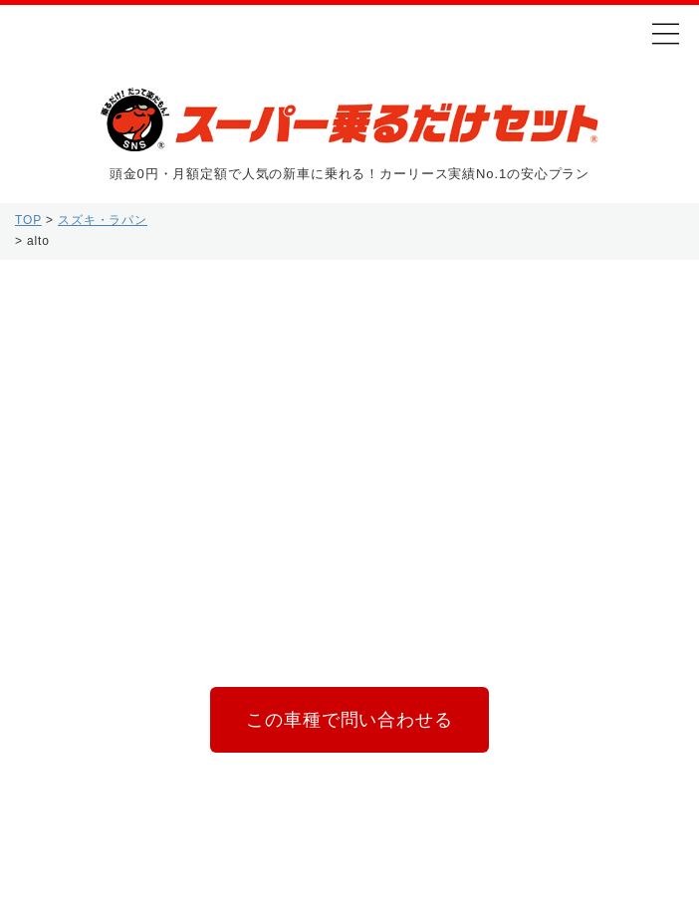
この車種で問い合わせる (349, 722)
